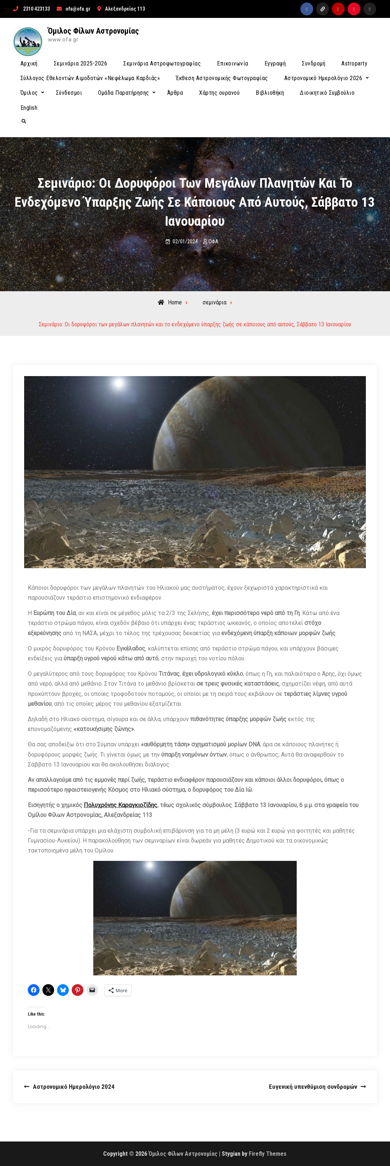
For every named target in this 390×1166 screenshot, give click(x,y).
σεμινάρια (214, 302)
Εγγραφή (275, 63)
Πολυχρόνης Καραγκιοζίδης (120, 805)
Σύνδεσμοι (69, 92)
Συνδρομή (313, 63)
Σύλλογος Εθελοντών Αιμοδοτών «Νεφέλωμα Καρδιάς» (90, 78)
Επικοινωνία (232, 63)
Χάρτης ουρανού (219, 92)
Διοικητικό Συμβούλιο (327, 92)
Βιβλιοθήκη (270, 92)
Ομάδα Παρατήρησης (123, 92)
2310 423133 (36, 9)
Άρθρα (175, 92)
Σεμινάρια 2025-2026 (81, 63)
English (29, 107)
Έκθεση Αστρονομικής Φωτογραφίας (222, 78)
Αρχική (29, 63)
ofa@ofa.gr (77, 9)
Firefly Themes (267, 1153)
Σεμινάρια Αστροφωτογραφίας (162, 63)
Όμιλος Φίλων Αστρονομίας (93, 30)
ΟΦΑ (213, 241)
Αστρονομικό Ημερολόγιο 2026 (323, 78)
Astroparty (354, 63)
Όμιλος (29, 92)
